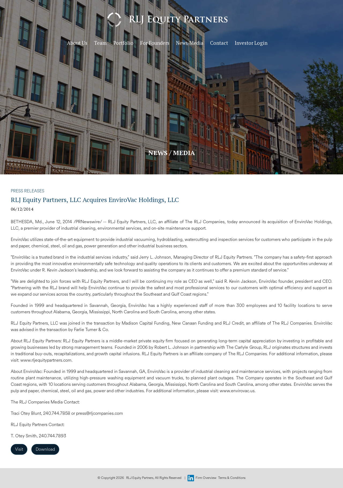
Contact (223, 47)
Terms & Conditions (231, 478)
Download (45, 449)
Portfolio (128, 47)
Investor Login (255, 47)
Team (104, 47)
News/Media (194, 47)
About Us (81, 47)
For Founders (159, 47)
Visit (19, 449)
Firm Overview (206, 478)
